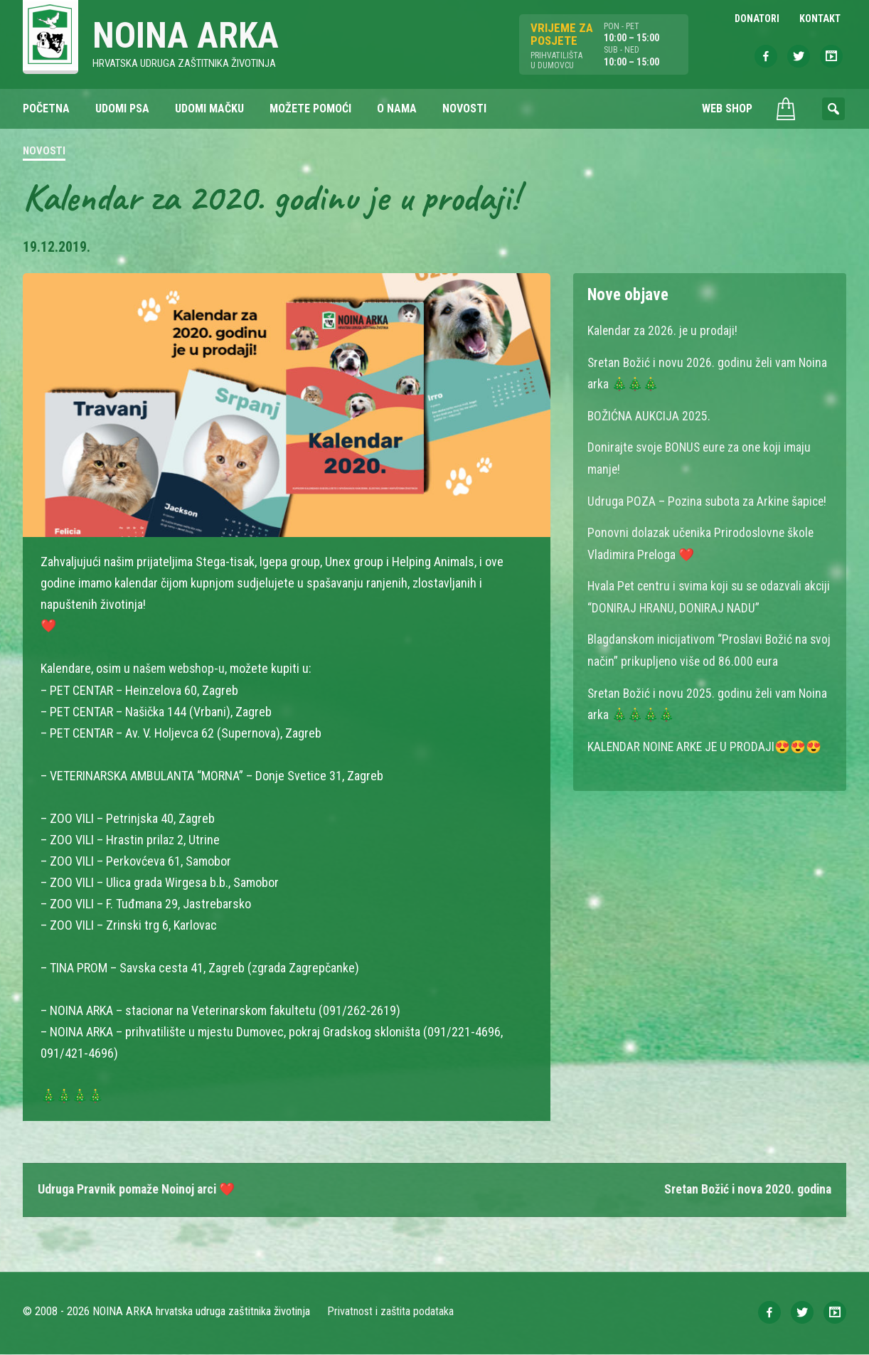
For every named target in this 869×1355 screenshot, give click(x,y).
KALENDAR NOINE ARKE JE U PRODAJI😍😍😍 (706, 740)
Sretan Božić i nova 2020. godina (745, 1189)
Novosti (44, 152)
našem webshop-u (180, 668)
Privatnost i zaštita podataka (390, 1312)
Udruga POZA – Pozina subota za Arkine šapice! (708, 498)
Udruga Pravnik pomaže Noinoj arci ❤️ (139, 1189)
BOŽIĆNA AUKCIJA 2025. (649, 415)
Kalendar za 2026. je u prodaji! (663, 331)
